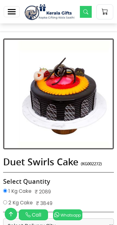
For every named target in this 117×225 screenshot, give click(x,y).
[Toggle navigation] (12, 11)
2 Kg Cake (18, 202)
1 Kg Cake (17, 191)
